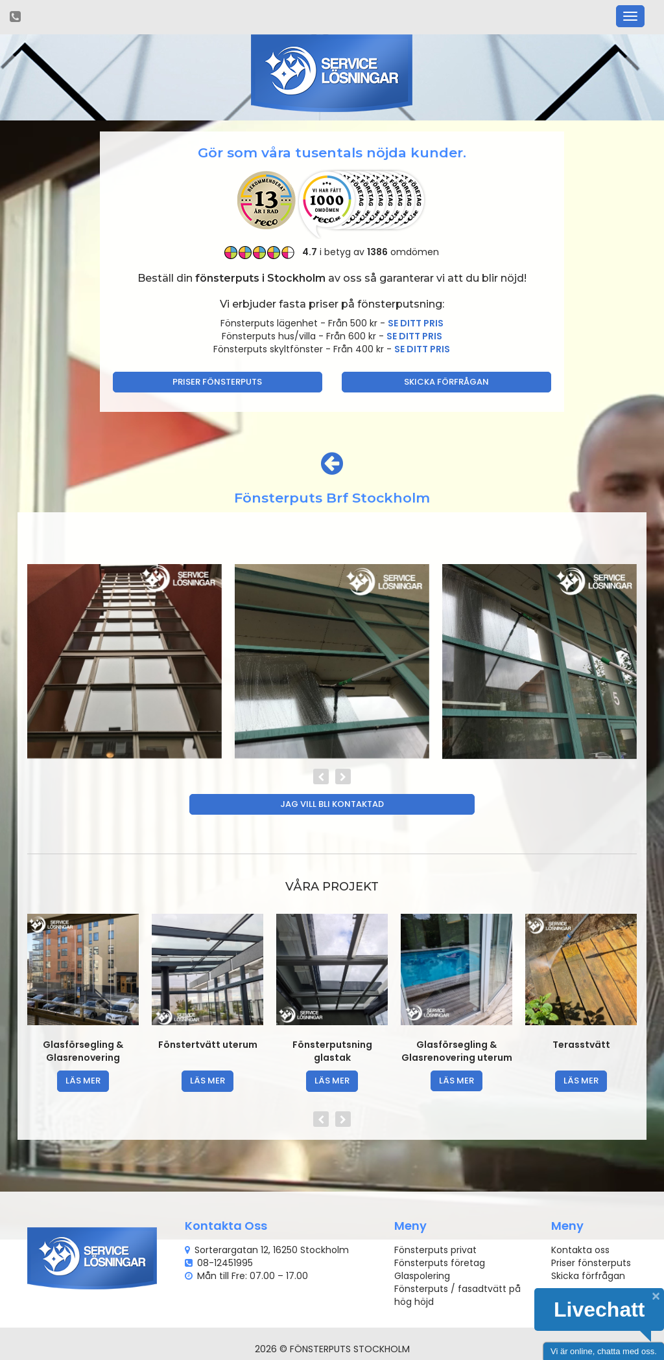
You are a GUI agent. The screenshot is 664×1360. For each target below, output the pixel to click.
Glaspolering (422, 1275)
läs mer (83, 1080)
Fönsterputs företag (439, 1262)
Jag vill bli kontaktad (332, 804)
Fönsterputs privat (435, 1249)
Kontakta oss (580, 1249)
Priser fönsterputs (217, 382)
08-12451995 (225, 1262)
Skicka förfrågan (446, 382)
